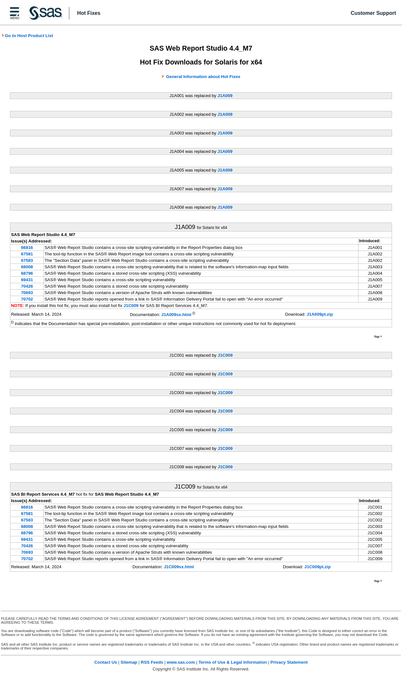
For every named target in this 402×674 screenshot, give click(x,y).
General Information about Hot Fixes (203, 76)
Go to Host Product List (27, 35)
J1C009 (131, 305)
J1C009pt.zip (317, 566)
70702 (27, 299)
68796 (27, 273)
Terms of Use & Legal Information (233, 662)
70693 (27, 292)
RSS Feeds (152, 662)
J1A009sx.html (176, 314)
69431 (27, 279)
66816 (27, 247)
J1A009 (225, 95)
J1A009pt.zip (320, 314)
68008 (27, 266)
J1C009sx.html (179, 566)
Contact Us (105, 662)
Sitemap (129, 662)
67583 (27, 260)
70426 (27, 286)
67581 (27, 254)
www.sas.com (181, 662)
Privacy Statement (289, 662)
